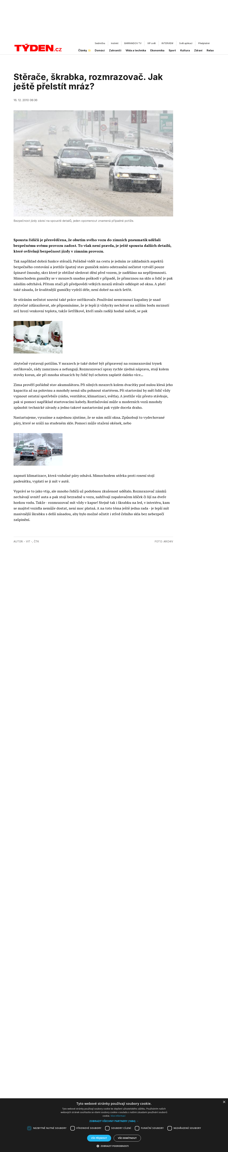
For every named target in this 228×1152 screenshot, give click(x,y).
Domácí (100, 50)
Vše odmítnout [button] (127, 1138)
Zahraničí (115, 50)
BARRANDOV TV (132, 43)
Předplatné (203, 43)
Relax (210, 50)
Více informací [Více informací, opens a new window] (118, 1115)
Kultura (185, 50)
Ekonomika (157, 50)
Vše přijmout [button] (99, 1138)
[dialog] (114, 1125)
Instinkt (114, 43)
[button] (114, 1121)
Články (84, 50)
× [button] (224, 1102)
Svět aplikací (185, 43)
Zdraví (198, 50)
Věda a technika (136, 50)
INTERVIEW (167, 43)
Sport (172, 50)
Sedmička (100, 43)
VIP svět (151, 43)
